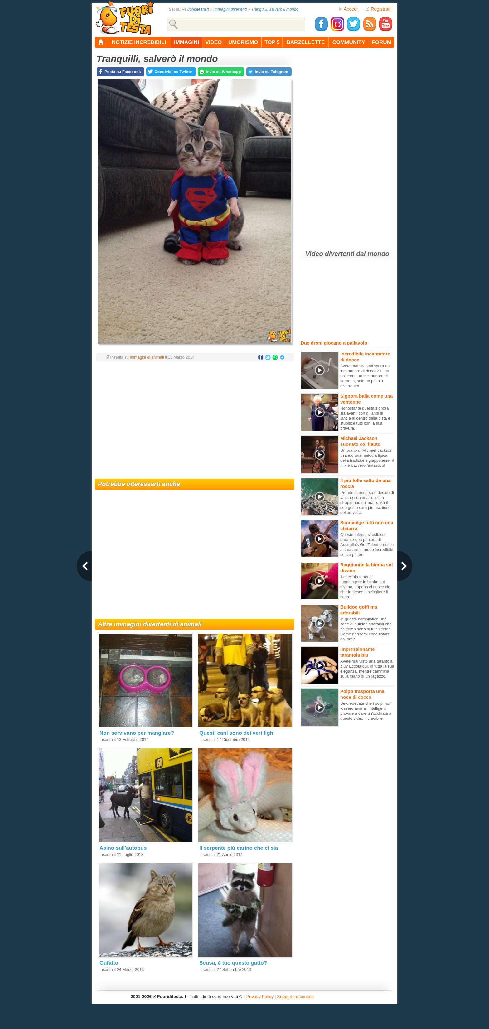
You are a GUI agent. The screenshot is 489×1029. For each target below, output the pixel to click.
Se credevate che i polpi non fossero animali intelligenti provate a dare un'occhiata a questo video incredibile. (365, 711)
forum (381, 42)
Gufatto (108, 963)
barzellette (306, 42)
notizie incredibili (139, 42)
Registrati (378, 9)
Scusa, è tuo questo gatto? (233, 963)
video (213, 42)
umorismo (243, 42)
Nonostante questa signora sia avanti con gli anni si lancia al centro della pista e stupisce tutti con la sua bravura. (365, 418)
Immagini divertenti (230, 9)
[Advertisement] (194, 416)
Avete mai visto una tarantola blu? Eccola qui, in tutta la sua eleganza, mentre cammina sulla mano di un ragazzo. (367, 669)
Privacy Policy (260, 996)
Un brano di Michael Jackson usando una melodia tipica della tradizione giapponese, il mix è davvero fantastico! (367, 458)
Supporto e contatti (295, 996)
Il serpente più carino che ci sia (238, 848)
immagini (186, 42)
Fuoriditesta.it (197, 9)
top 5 (272, 42)
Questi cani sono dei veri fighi (237, 733)
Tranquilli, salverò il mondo (274, 9)
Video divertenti (330, 253)
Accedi (348, 9)
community (348, 42)
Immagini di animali (147, 357)
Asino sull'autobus (123, 848)
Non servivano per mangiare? (136, 733)
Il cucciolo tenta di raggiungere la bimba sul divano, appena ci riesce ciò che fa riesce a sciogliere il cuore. (365, 586)
